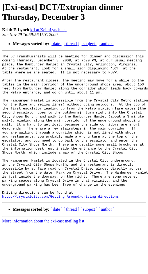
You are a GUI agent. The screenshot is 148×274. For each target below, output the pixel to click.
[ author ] (107, 43)
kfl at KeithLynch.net (48, 30)
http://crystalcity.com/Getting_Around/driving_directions (60, 225)
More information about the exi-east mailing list (43, 250)
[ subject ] (89, 43)
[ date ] (56, 43)
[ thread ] (71, 43)
